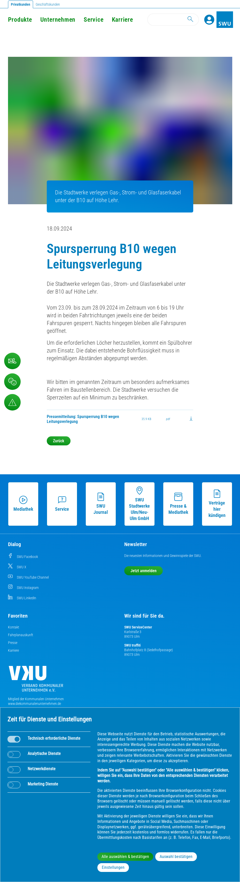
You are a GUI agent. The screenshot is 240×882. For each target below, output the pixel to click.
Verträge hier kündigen (217, 504)
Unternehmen (57, 19)
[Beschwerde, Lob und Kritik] (12, 381)
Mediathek (23, 504)
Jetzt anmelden (143, 570)
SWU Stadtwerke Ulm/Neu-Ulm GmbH (139, 503)
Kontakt (13, 627)
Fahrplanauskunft (20, 635)
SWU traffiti (132, 645)
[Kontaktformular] (12, 361)
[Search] (173, 19)
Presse (12, 643)
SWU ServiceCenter (138, 627)
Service (93, 19)
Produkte (20, 19)
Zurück (58, 440)
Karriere (13, 650)
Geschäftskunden (48, 4)
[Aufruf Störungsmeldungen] (12, 402)
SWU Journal (101, 504)
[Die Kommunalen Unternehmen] (36, 680)
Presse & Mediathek (178, 504)
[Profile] (209, 19)
